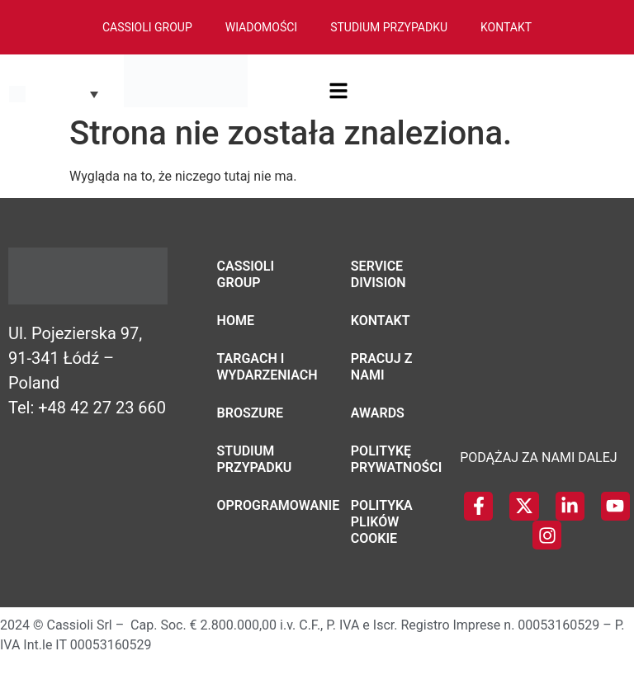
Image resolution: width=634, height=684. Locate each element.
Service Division (378, 274)
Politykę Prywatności (393, 459)
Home (235, 320)
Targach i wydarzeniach (259, 367)
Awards (378, 413)
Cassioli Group (147, 27)
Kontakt (506, 27)
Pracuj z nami (382, 367)
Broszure (250, 413)
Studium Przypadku (388, 27)
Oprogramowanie (259, 505)
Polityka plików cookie (382, 522)
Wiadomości (261, 27)
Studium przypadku (254, 459)
